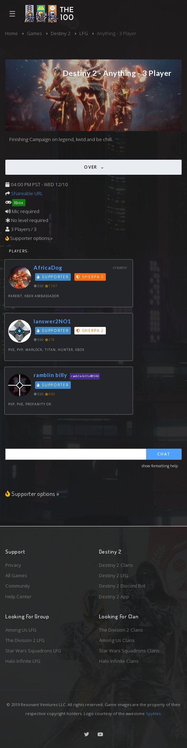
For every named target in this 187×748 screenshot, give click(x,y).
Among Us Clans (117, 640)
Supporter (53, 276)
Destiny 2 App (114, 596)
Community (17, 586)
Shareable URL (27, 193)
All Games (16, 575)
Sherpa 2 (90, 330)
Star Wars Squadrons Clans (129, 650)
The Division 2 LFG (25, 640)
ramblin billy (50, 375)
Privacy (13, 565)
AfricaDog (48, 267)
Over (91, 167)
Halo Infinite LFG (22, 661)
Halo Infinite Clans (119, 661)
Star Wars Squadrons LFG (33, 650)
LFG (83, 33)
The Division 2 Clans (121, 630)
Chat (164, 454)
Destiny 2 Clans (116, 565)
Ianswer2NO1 (52, 321)
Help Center (18, 596)
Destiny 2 (60, 33)
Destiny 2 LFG (113, 575)
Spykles (153, 713)
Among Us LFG (20, 630)
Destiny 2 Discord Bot (122, 586)
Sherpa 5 (90, 276)
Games (34, 33)
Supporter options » (32, 493)
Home (11, 33)
